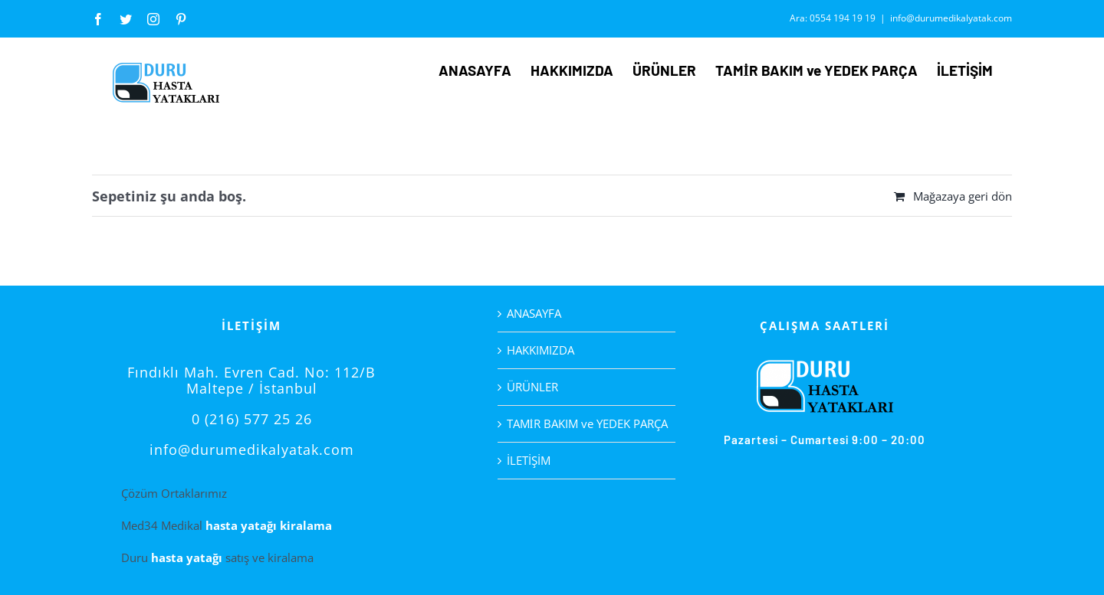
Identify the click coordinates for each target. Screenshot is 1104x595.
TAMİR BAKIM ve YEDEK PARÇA (587, 423)
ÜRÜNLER (532, 386)
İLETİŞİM (528, 460)
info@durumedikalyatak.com (951, 18)
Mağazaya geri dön (962, 196)
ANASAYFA (534, 313)
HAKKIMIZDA (540, 350)
